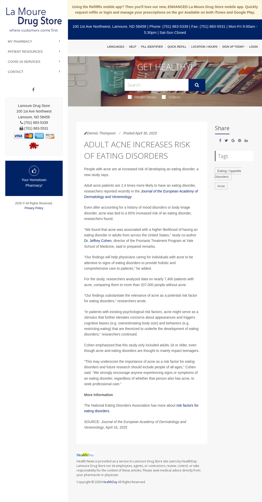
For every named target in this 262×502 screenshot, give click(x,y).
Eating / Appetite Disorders (228, 174)
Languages (115, 46)
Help (132, 46)
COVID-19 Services (24, 62)
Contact (15, 72)
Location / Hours (204, 46)
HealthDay (109, 482)
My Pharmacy (20, 41)
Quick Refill (177, 46)
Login (253, 46)
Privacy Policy (34, 208)
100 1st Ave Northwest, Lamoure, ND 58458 (109, 26)
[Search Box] (157, 85)
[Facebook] (33, 90)
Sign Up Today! (233, 46)
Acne (221, 186)
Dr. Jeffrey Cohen (97, 241)
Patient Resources (25, 51)
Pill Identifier (152, 46)
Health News (142, 96)
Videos (171, 96)
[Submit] (197, 85)
